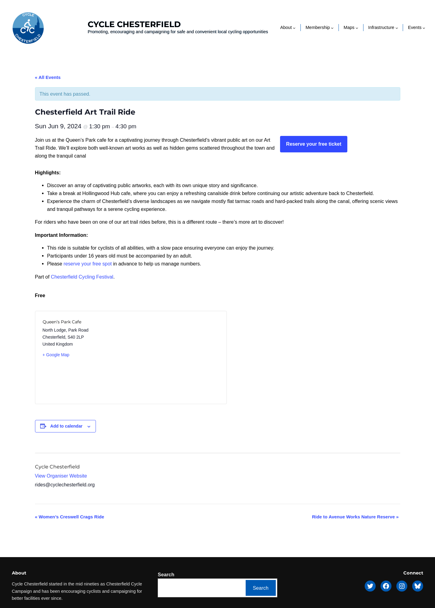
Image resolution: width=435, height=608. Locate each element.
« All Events (48, 77)
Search (166, 574)
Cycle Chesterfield (134, 24)
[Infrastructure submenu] (396, 27)
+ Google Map (56, 354)
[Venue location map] (174, 357)
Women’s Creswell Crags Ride (69, 516)
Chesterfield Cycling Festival (82, 276)
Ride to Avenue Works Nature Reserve (355, 516)
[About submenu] (294, 27)
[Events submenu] (424, 27)
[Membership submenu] (332, 27)
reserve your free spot (88, 263)
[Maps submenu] (357, 27)
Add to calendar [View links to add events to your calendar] (66, 426)
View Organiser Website (61, 475)
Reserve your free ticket (313, 144)
